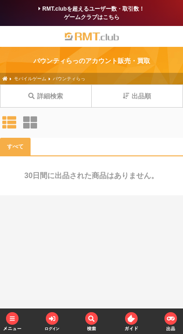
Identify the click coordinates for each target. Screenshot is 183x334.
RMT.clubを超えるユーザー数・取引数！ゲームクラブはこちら (91, 13)
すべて (15, 146)
